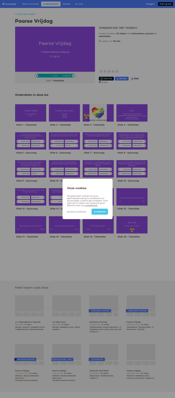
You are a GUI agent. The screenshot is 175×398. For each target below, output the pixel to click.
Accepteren (100, 212)
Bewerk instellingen (77, 212)
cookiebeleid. (91, 205)
